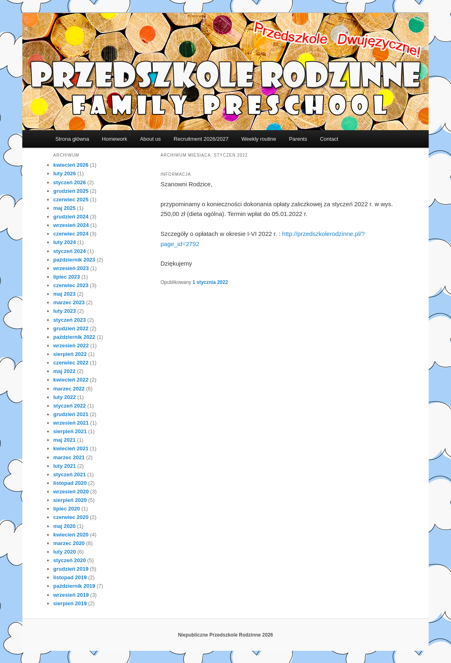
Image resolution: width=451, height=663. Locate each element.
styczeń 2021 (69, 474)
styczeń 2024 (69, 251)
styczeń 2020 (69, 560)
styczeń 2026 (69, 182)
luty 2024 (64, 242)
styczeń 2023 (69, 320)
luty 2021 (64, 466)
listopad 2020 (70, 483)
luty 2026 (64, 173)
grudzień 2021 (71, 414)
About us (150, 139)
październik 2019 (74, 586)
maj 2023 (64, 294)
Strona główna (72, 139)
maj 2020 (64, 526)
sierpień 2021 (70, 431)
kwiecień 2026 (71, 165)
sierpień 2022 (70, 354)
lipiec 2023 (66, 277)
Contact (329, 139)
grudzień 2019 (71, 569)
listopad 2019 (70, 577)
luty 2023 (64, 311)
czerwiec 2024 (71, 234)
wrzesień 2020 (71, 492)
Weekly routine (258, 139)
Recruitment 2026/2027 (200, 139)
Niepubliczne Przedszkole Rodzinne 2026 (225, 635)
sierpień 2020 (70, 500)
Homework (114, 139)
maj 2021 (64, 440)
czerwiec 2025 (71, 199)
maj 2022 (64, 371)
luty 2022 (64, 397)
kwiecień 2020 (71, 535)
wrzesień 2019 (71, 595)
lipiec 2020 (66, 509)
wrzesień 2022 (71, 345)
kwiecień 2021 (71, 448)
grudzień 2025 (71, 191)
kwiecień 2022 (71, 380)
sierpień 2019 (70, 603)
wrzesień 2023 (71, 268)
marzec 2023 (69, 302)
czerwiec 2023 (71, 285)
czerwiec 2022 (71, 363)
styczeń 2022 (69, 406)
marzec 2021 (69, 457)
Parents (298, 139)
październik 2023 (74, 260)
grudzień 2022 (71, 328)
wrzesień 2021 (71, 423)
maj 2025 (64, 208)
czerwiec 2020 (71, 517)
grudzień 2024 (71, 217)
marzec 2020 (69, 543)
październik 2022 (74, 337)
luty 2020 (64, 552)
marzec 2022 (69, 389)
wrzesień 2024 (71, 225)
